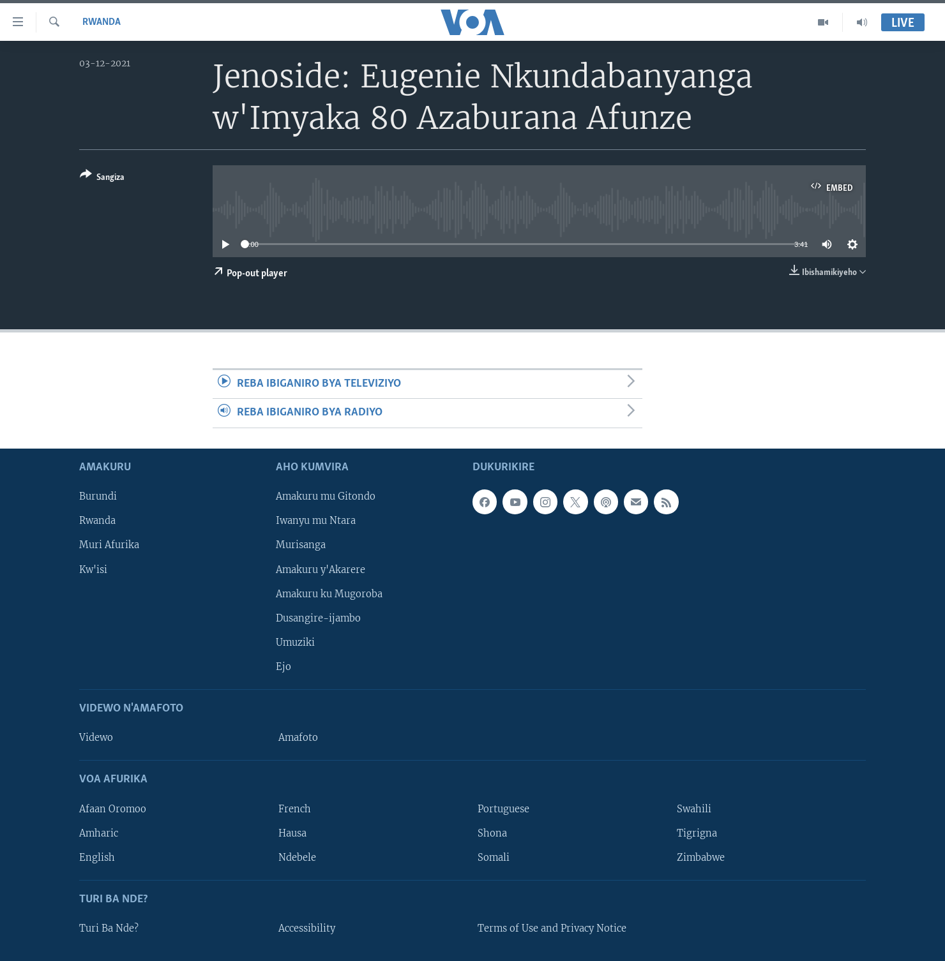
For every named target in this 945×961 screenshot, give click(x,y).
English (97, 857)
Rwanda (101, 22)
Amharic (98, 832)
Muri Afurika (109, 545)
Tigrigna (697, 832)
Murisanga (301, 545)
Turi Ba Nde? (109, 928)
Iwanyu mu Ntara (316, 520)
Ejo (283, 666)
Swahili (694, 808)
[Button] (102, 178)
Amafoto (298, 737)
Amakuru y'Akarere (320, 569)
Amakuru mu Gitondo (325, 496)
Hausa (292, 832)
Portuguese (503, 808)
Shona (492, 832)
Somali (494, 857)
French (294, 808)
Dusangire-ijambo (318, 617)
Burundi (98, 496)
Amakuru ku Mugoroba (329, 593)
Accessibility (306, 928)
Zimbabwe (701, 857)
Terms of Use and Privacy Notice (552, 928)
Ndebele (297, 857)
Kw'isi (93, 569)
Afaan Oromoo (112, 808)
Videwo (96, 737)
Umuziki (295, 642)
